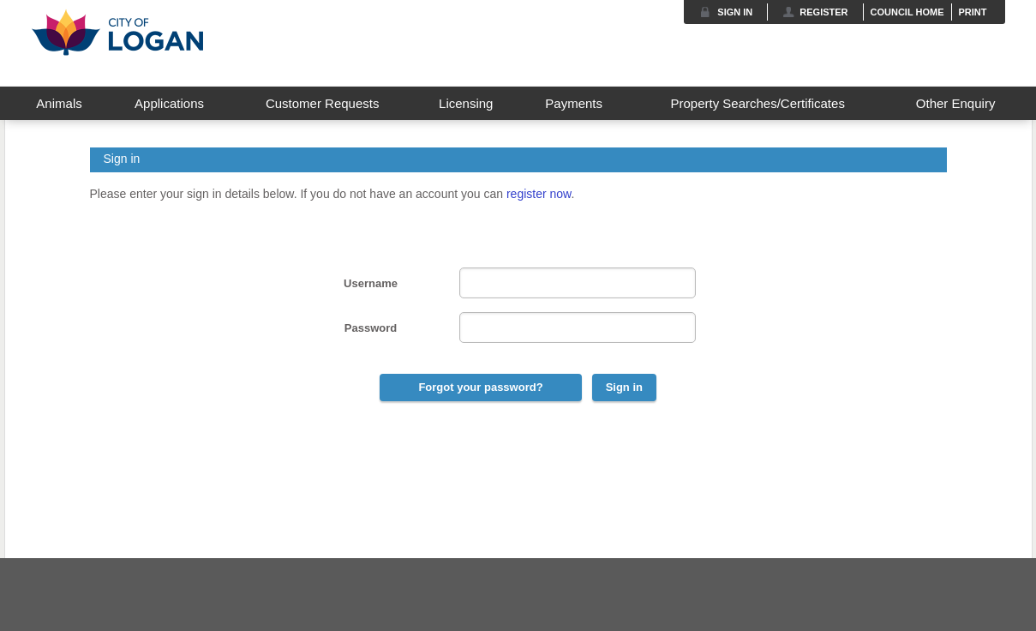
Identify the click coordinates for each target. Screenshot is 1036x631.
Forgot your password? (480, 387)
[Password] (577, 327)
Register (823, 12)
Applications (169, 103)
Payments (573, 103)
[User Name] (577, 282)
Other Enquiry (956, 103)
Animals (58, 103)
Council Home (907, 12)
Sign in (734, 12)
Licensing (466, 103)
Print (973, 12)
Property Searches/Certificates (757, 103)
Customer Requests (323, 103)
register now (538, 194)
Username (371, 283)
